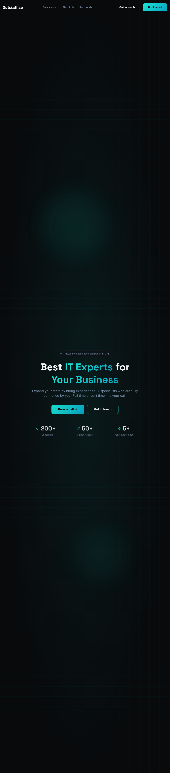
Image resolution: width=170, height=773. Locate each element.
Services (50, 7)
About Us (68, 7)
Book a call (155, 7)
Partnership (86, 7)
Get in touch (127, 7)
